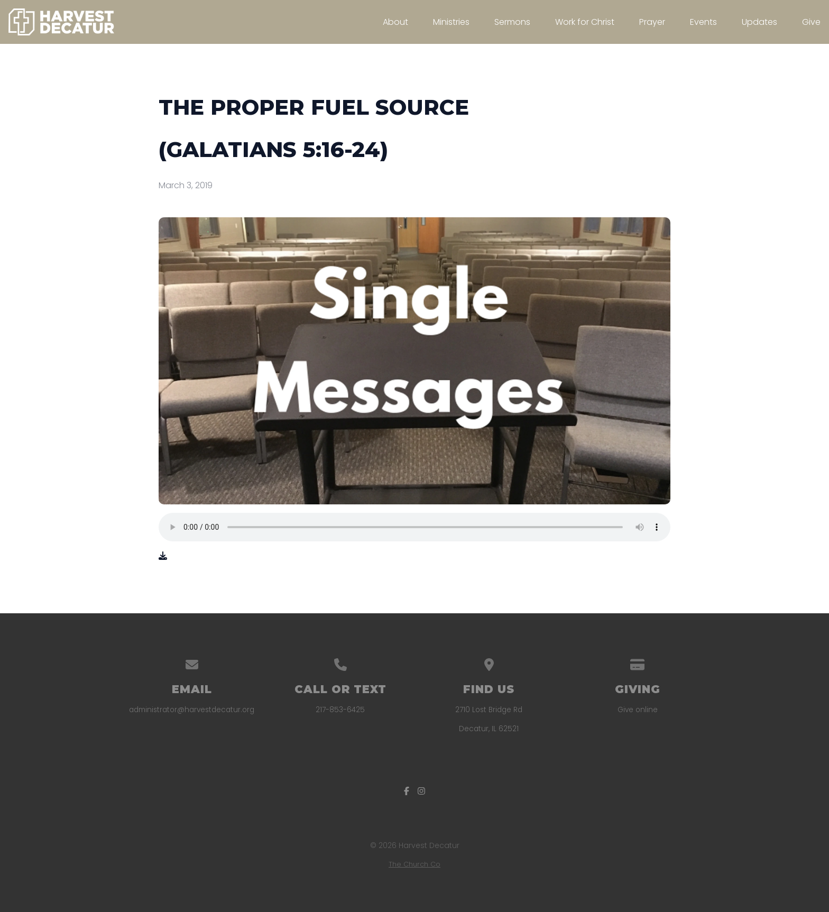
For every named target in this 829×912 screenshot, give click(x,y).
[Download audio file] (163, 556)
